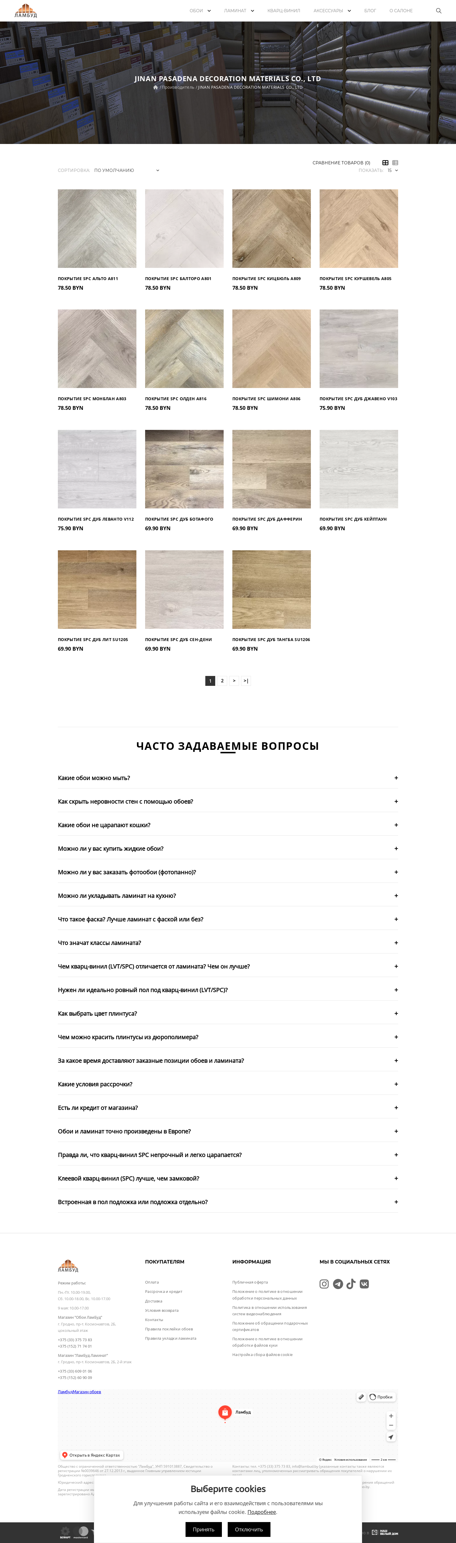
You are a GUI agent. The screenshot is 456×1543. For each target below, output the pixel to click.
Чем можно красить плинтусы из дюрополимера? (128, 1037)
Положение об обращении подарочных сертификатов (270, 1326)
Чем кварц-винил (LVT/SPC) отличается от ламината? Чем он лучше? (154, 966)
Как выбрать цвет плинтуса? (97, 1013)
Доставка (154, 1301)
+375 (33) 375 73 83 (75, 1339)
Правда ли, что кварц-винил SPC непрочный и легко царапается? (150, 1155)
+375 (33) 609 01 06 (75, 1371)
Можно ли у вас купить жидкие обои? (110, 849)
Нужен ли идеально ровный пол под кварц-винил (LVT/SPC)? (143, 990)
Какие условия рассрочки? (95, 1084)
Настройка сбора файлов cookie (262, 1354)
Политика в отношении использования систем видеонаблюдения (269, 1310)
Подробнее (261, 1511)
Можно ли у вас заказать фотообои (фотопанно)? (127, 872)
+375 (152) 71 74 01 (75, 1346)
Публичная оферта (250, 1282)
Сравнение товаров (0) (341, 162)
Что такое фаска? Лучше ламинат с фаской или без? (130, 919)
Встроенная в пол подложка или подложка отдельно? (133, 1202)
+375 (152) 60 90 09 (75, 1377)
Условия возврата (162, 1310)
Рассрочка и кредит (163, 1291)
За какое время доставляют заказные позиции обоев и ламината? (151, 1061)
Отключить (249, 1529)
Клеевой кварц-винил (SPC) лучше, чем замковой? (128, 1178)
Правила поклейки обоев (169, 1329)
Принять (204, 1529)
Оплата (152, 1282)
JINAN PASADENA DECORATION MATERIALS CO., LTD (250, 87)
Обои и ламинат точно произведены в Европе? (124, 1131)
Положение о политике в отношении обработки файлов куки (267, 1342)
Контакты (154, 1319)
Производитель (178, 87)
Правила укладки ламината (171, 1338)
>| (246, 681)
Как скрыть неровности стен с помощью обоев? (125, 801)
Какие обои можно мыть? (94, 778)
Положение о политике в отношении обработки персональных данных (267, 1294)
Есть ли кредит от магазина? (98, 1108)
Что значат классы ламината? (99, 943)
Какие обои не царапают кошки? (104, 825)
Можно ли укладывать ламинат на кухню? (117, 896)
